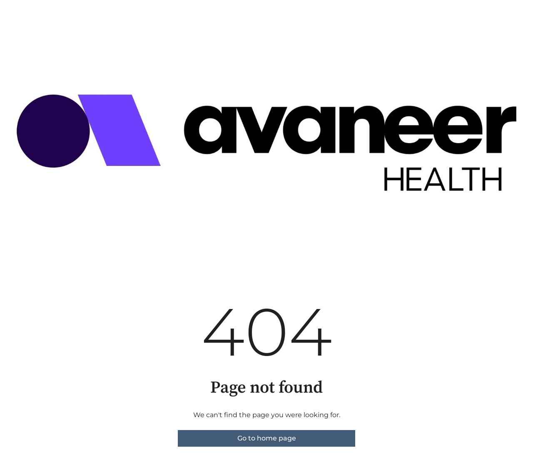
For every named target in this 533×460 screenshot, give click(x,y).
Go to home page (266, 438)
